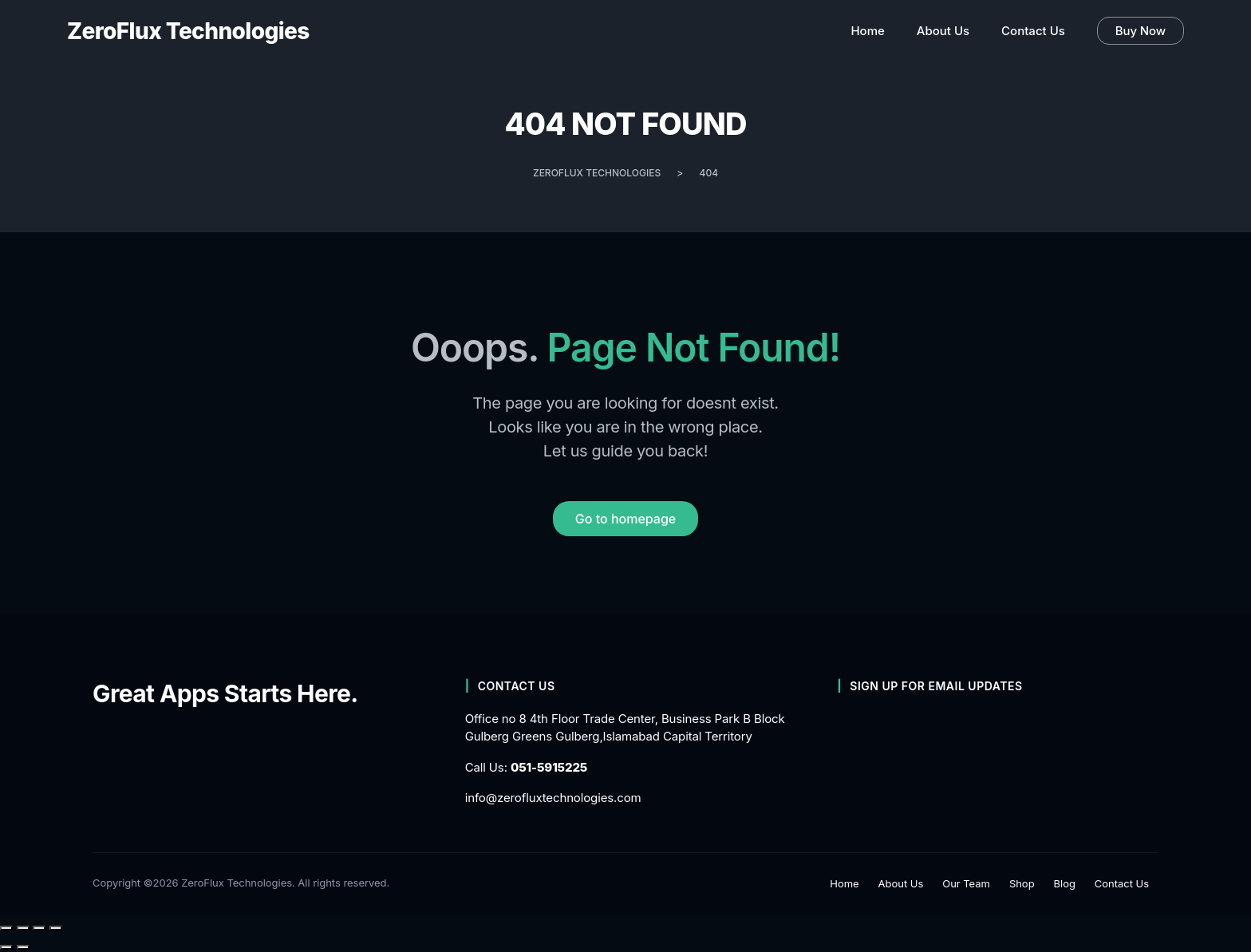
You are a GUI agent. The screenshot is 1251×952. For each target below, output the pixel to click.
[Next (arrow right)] (23, 947)
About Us (901, 883)
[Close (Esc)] (55, 928)
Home (844, 883)
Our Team (966, 883)
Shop (1022, 883)
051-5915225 (549, 767)
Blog (1064, 883)
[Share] (39, 928)
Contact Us (1122, 883)
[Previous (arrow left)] (6, 947)
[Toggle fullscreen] (23, 928)
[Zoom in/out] (6, 928)
